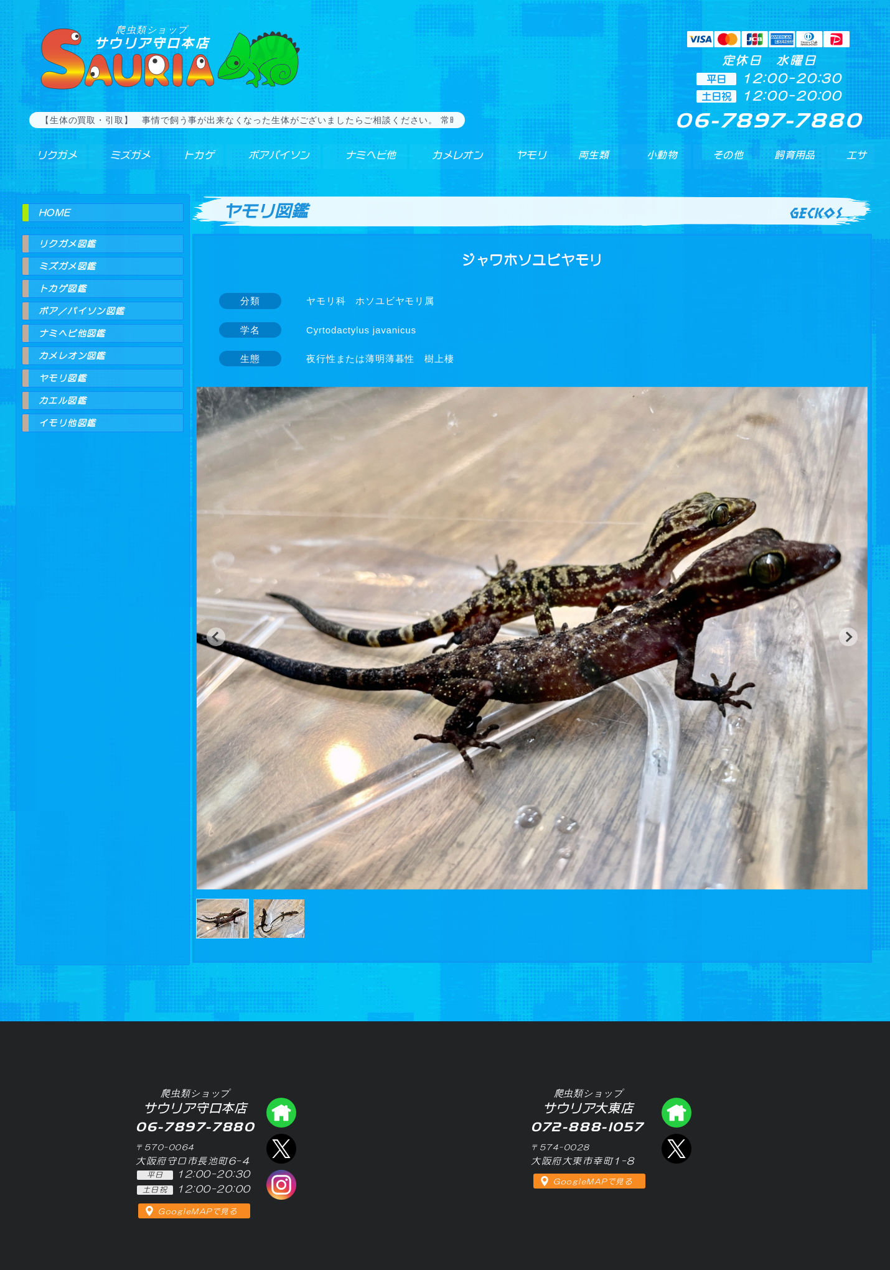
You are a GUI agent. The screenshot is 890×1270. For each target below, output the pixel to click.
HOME (55, 212)
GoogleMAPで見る (197, 1211)
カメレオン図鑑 (72, 355)
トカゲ (189, 161)
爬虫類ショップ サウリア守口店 (281, 1113)
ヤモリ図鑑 (63, 378)
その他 (729, 161)
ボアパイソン (269, 161)
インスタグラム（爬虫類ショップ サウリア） (281, 1185)
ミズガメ (122, 161)
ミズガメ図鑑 (67, 266)
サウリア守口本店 (152, 37)
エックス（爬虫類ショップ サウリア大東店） (676, 1149)
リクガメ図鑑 (67, 243)
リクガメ (50, 161)
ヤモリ (523, 161)
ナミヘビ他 (363, 161)
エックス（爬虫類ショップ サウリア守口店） (281, 1149)
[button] (216, 637)
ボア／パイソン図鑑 (82, 311)
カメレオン (450, 161)
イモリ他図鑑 (67, 423)
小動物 (661, 161)
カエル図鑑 (63, 400)
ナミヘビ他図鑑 (72, 333)
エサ (853, 161)
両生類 (586, 161)
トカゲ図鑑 (63, 288)
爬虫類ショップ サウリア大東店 (676, 1113)
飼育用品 (794, 161)
